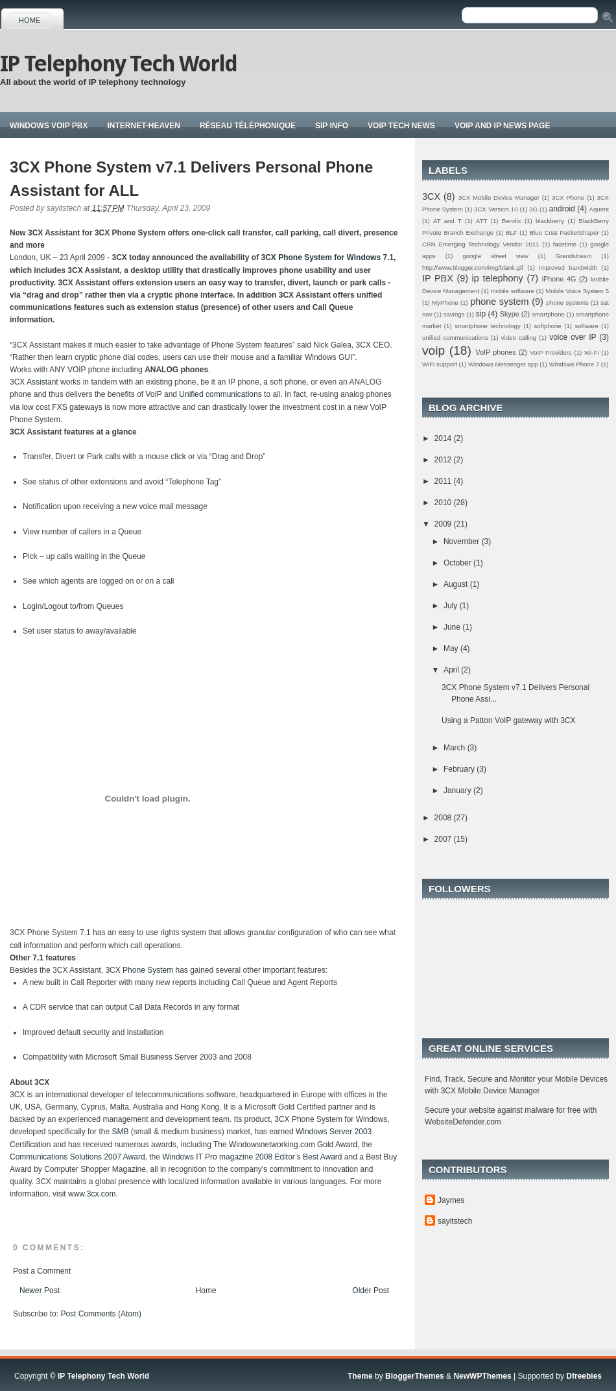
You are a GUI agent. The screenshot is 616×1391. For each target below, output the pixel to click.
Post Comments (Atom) (100, 1313)
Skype (509, 314)
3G (533, 209)
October (458, 562)
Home (29, 20)
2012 (444, 459)
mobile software (512, 290)
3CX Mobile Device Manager (498, 197)
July (452, 605)
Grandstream (573, 255)
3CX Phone (568, 197)
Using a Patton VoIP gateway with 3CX (509, 720)
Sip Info (331, 125)
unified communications (455, 337)
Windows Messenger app (503, 364)
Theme (360, 1376)
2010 (444, 502)
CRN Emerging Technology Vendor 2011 (480, 244)
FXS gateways (77, 407)
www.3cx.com (91, 1193)
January (458, 790)
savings (454, 314)
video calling (518, 337)
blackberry (550, 220)
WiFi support (439, 364)
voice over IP (572, 337)
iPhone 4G (559, 279)
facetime (564, 244)
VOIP (77, 369)
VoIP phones (495, 352)
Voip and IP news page (503, 125)
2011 (444, 481)
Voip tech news (401, 125)
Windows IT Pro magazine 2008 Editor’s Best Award (252, 1156)
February (460, 769)
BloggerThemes (414, 1376)
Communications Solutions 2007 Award (77, 1156)
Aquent (599, 209)
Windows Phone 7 (574, 364)
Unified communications (220, 394)
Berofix (511, 220)
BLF (511, 232)
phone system (499, 301)
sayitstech (455, 1221)
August (457, 584)
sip (481, 313)
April (452, 669)
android (562, 208)
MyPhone (445, 302)
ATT (481, 220)
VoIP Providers (550, 352)
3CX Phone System (139, 970)
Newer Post (39, 1290)
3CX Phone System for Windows (321, 257)
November (463, 541)
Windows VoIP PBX (49, 125)
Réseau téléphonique (248, 125)
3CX (363, 345)
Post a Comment (42, 1271)
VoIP (153, 394)
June (453, 627)
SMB (120, 1131)
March (456, 747)
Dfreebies (584, 1376)
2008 (444, 817)
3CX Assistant (34, 381)
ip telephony (497, 278)
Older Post (370, 1290)
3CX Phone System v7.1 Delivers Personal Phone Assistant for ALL (191, 178)
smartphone (548, 314)
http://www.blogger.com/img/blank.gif (472, 267)
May (452, 648)
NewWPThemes (482, 1376)
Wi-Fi (591, 352)
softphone (548, 325)
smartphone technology (488, 325)
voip (433, 350)
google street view (495, 255)
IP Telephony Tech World (118, 64)
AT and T (447, 220)
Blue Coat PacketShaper (564, 232)
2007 (444, 839)
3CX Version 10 (495, 209)
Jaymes (451, 1200)
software (586, 325)
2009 (444, 524)
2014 (444, 438)
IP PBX (437, 278)
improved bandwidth (568, 267)
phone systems (567, 302)
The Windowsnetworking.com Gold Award (285, 1144)
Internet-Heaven (143, 125)
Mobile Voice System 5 (577, 290)
